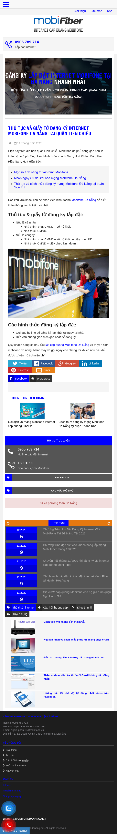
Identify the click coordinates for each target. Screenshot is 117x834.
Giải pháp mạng (12, 796)
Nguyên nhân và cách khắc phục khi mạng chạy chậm (76, 639)
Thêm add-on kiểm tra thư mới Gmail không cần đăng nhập (76, 677)
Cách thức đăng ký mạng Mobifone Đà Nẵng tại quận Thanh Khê (81, 424)
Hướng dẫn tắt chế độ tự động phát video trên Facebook (76, 695)
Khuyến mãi (12, 770)
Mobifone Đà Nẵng (83, 200)
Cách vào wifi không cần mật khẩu (64, 621)
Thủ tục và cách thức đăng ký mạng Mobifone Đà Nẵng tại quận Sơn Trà (59, 185)
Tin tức (10, 755)
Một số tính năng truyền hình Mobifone (41, 172)
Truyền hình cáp (12, 790)
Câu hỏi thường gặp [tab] (52, 607)
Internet (7, 785)
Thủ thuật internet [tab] (19, 607)
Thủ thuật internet (16, 765)
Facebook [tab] (17, 378)
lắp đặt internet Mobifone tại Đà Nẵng (70, 78)
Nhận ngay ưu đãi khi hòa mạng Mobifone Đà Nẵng (50, 178)
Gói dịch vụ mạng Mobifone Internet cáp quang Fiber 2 (31, 424)
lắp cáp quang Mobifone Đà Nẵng (67, 344)
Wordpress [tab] (39, 378)
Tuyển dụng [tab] (16, 614)
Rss (109, 11)
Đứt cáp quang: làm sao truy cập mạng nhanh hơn (74, 657)
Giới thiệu (79, 11)
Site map (96, 11)
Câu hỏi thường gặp (17, 760)
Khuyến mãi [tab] (81, 607)
